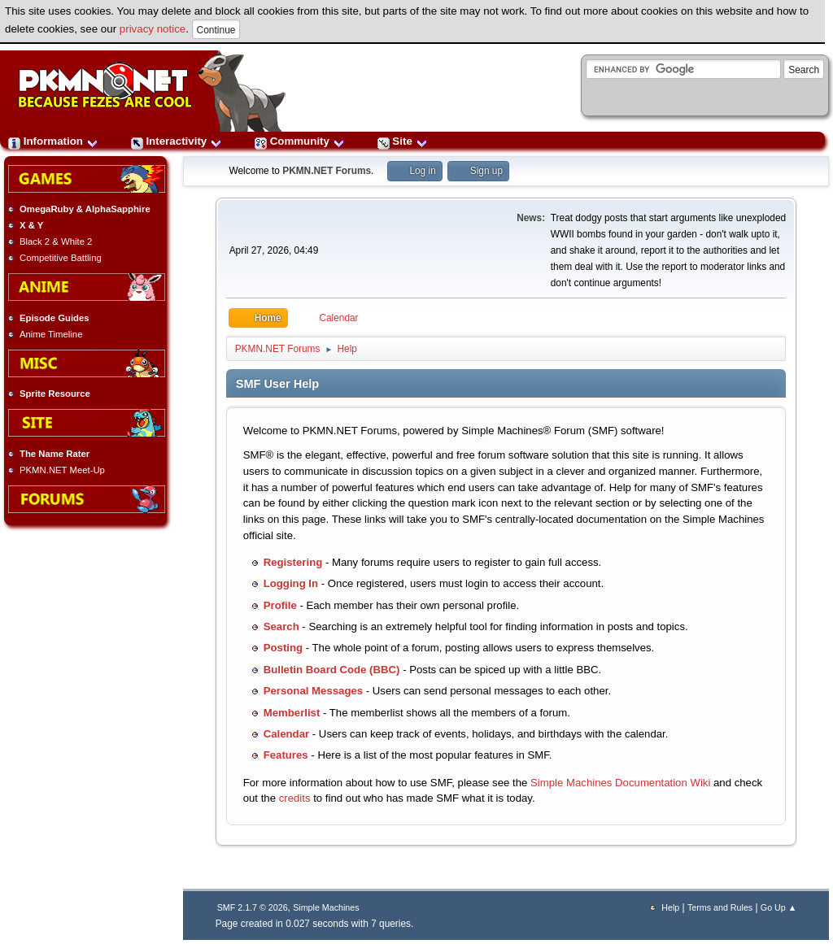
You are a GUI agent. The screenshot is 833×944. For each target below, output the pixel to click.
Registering (293, 562)
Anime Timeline (51, 334)
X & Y (31, 225)
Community (300, 141)
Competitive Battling (61, 258)
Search (281, 626)
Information (53, 141)
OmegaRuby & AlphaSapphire (85, 209)
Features (286, 755)
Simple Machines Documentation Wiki (620, 783)
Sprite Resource (55, 393)
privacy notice (153, 29)
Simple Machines (326, 907)
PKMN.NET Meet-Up (62, 470)
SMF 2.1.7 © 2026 (252, 907)
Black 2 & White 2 (56, 241)
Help (670, 907)
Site (402, 141)
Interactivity (176, 141)
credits (295, 798)
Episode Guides (54, 318)
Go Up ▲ (778, 907)
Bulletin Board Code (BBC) (332, 669)
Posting (283, 648)
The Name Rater (54, 454)
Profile (280, 605)
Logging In (291, 583)
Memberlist (292, 713)
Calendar (286, 734)
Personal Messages (313, 691)
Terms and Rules (719, 907)
